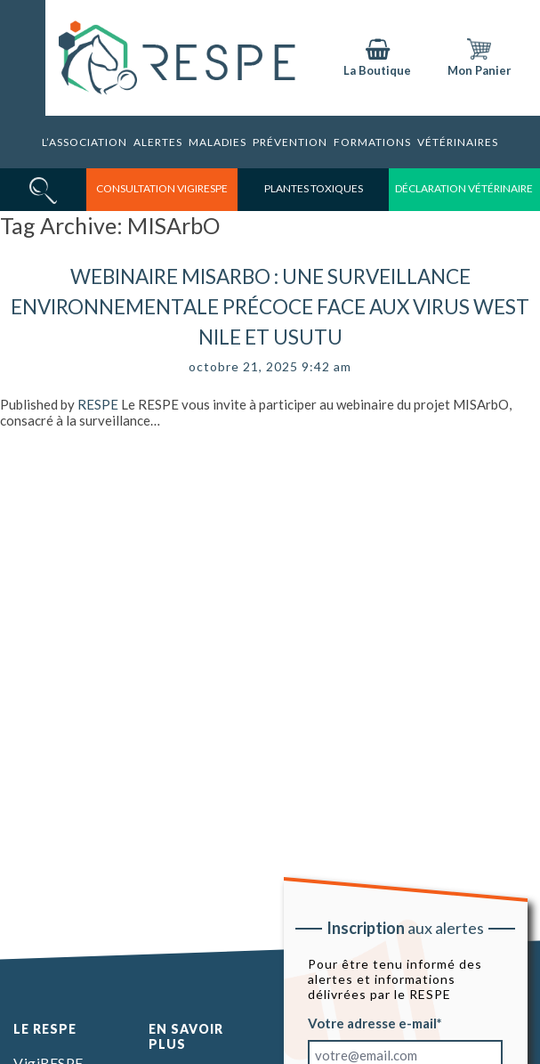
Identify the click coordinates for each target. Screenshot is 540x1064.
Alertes (157, 142)
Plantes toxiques (313, 188)
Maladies (217, 142)
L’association (84, 142)
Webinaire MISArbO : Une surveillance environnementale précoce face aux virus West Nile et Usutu (270, 306)
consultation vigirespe (162, 188)
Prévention (290, 142)
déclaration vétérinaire (464, 188)
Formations (372, 142)
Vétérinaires (457, 142)
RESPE (97, 404)
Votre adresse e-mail (372, 1023)
